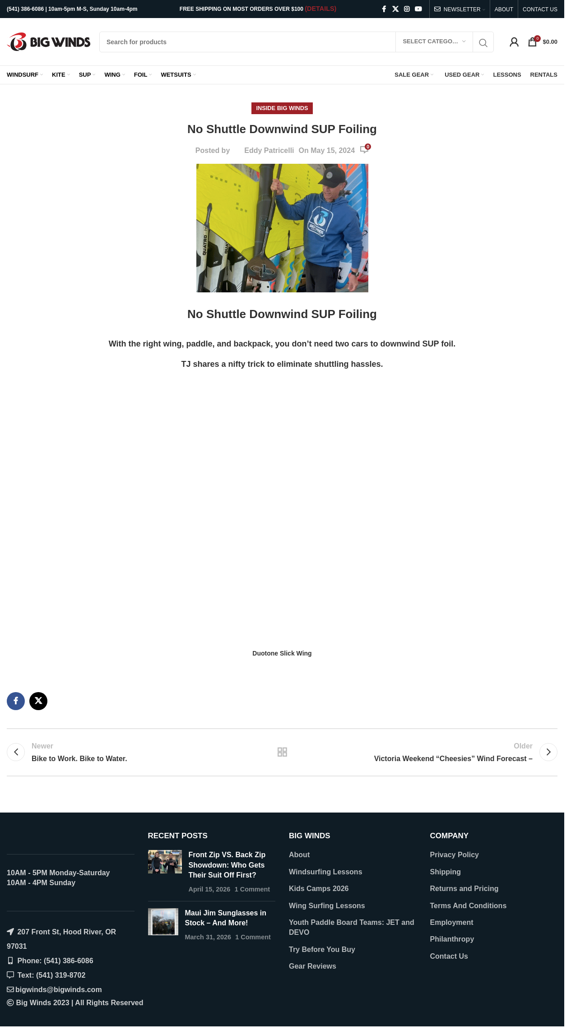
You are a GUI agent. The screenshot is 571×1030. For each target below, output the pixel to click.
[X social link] (395, 9)
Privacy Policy (454, 855)
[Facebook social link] (384, 9)
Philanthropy (452, 939)
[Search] (296, 42)
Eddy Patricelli (269, 150)
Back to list (282, 752)
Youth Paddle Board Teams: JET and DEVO (351, 927)
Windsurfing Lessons (325, 872)
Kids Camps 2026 (319, 888)
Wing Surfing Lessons (327, 906)
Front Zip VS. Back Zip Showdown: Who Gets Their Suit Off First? (227, 865)
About (299, 855)
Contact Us (449, 956)
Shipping (445, 872)
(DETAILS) (320, 8)
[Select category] (434, 42)
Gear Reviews (312, 966)
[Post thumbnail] (165, 872)
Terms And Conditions (468, 906)
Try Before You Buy (322, 949)
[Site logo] (48, 41)
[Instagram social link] (406, 9)
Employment (452, 922)
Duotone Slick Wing (281, 653)
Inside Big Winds (282, 108)
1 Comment (252, 889)
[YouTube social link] (418, 9)
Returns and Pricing (464, 888)
